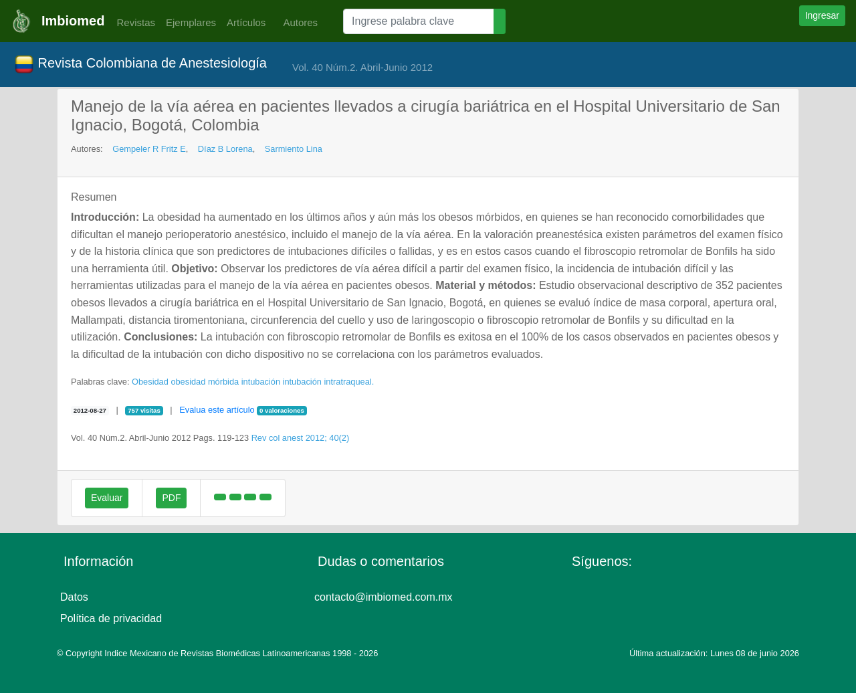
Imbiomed (72, 20)
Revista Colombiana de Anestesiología (140, 64)
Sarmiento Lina (293, 149)
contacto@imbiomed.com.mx (383, 597)
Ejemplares (191, 22)
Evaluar (106, 497)
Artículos (246, 22)
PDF (171, 497)
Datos (74, 597)
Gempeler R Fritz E (149, 149)
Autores (297, 22)
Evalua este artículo (216, 410)
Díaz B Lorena (225, 149)
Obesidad (150, 382)
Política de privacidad (111, 618)
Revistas (132, 22)
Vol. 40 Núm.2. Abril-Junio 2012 (362, 67)
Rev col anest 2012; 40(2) (300, 438)
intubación (260, 382)
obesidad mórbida (205, 382)
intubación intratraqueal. (328, 382)
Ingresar (822, 15)
